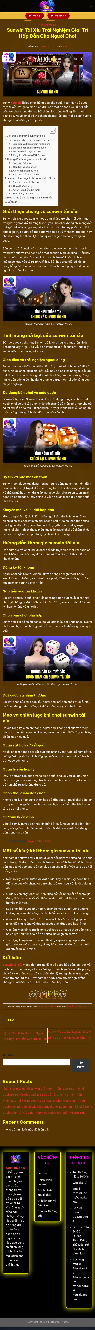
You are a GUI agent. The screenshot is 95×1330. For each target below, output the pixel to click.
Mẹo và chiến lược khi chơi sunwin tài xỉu (31, 178)
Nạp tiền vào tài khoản (25, 166)
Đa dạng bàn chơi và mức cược (29, 147)
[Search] (91, 6)
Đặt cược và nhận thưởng (26, 174)
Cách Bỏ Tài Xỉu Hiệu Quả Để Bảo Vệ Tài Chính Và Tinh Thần (42, 1094)
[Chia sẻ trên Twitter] (44, 994)
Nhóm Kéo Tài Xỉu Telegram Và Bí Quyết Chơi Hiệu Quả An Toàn (44, 1100)
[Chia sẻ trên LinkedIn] (63, 994)
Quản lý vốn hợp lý (23, 186)
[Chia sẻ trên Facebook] (38, 994)
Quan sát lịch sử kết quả (26, 182)
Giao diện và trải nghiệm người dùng (31, 143)
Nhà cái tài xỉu (47, 25)
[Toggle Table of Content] (51, 131)
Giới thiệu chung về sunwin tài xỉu (26, 135)
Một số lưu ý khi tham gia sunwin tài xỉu (29, 197)
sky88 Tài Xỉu (38, 841)
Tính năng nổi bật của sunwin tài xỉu (28, 140)
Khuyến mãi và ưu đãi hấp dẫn (29, 155)
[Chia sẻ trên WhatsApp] (32, 994)
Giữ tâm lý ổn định (23, 193)
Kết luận (12, 201)
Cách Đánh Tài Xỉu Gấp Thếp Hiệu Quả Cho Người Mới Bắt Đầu (44, 1112)
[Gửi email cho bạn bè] (50, 994)
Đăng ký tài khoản (22, 163)
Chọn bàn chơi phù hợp (25, 170)
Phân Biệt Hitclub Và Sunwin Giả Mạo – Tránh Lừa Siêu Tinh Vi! (43, 1088)
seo (65, 46)
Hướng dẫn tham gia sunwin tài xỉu (27, 159)
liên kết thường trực (76, 1006)
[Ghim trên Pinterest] (57, 994)
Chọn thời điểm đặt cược (26, 190)
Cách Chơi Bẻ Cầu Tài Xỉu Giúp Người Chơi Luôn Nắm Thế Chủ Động (47, 1106)
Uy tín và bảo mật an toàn (27, 151)
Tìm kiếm (8, 1055)
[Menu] (5, 6)
